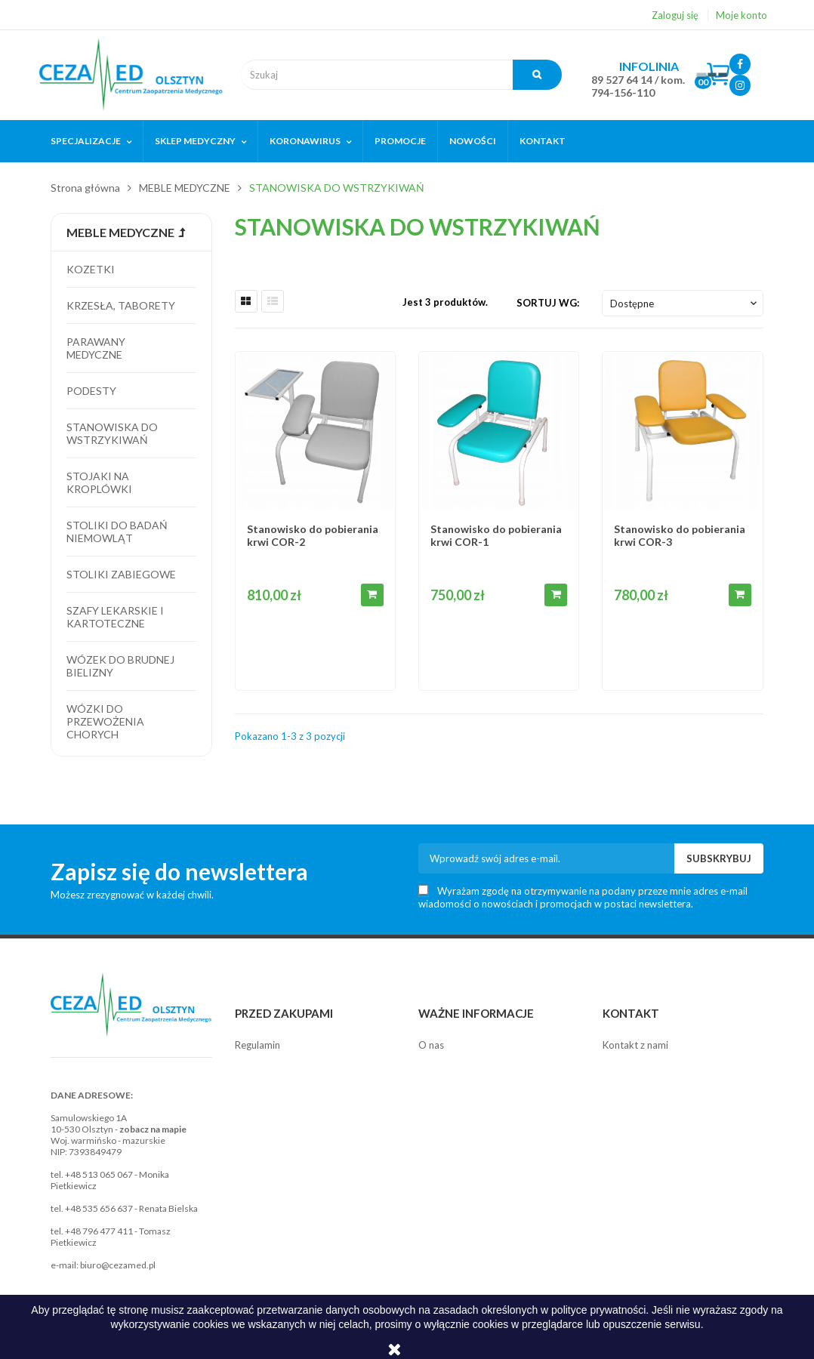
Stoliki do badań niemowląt (117, 531)
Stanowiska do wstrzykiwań (112, 433)
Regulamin (257, 1045)
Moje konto (741, 15)
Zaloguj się (675, 15)
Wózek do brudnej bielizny (120, 666)
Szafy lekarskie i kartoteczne (115, 617)
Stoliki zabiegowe (121, 574)
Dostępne (685, 303)
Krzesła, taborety (120, 305)
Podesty (91, 390)
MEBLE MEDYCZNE (120, 232)
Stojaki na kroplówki (99, 482)
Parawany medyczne (95, 348)
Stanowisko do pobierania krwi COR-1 (496, 535)
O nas (431, 1045)
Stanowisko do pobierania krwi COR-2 (312, 535)
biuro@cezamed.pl (118, 1265)
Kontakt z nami (635, 1045)
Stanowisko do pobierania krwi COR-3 (679, 535)
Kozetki (90, 269)
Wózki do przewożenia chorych (105, 721)
